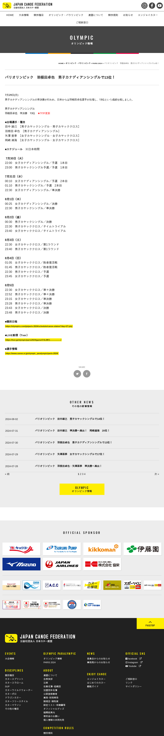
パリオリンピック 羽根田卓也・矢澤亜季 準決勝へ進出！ (68, 466)
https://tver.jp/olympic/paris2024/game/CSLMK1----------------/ (33, 340)
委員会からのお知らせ (98, 647)
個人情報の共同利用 (53, 708)
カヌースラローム (14, 671)
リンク (129, 671)
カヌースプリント (14, 668)
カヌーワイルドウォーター (19, 679)
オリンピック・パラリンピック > (79, 63)
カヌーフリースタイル (16, 690)
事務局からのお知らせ (98, 651)
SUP (7, 675)
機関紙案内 (49, 701)
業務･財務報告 (51, 686)
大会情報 (9, 647)
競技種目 (9, 664)
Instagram (134, 651)
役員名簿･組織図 (52, 675)
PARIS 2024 (49, 651)
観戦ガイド (93, 675)
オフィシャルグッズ (53, 697)
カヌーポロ (10, 682)
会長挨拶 (48, 668)
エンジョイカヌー (96, 668)
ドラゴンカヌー (13, 686)
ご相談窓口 (131, 668)
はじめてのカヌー (96, 671)
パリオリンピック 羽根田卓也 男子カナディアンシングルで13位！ (73, 442)
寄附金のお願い (51, 705)
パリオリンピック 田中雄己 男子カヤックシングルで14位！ (70, 419)
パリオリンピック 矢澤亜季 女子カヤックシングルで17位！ (70, 454)
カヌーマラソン (13, 694)
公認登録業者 (50, 682)
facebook (134, 647)
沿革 (45, 671)
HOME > (62, 63)
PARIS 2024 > (98, 63)
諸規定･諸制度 (51, 690)
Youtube (133, 655)
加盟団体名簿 (50, 679)
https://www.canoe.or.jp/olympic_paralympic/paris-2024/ (31, 353)
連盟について (50, 664)
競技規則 (48, 722)
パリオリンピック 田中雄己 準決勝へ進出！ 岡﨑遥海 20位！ (72, 430)
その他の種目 (12, 697)
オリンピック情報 (52, 647)
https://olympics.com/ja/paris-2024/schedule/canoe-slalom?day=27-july (38, 326)
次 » (156, 474)
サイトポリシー (134, 675)
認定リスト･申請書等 (54, 694)
